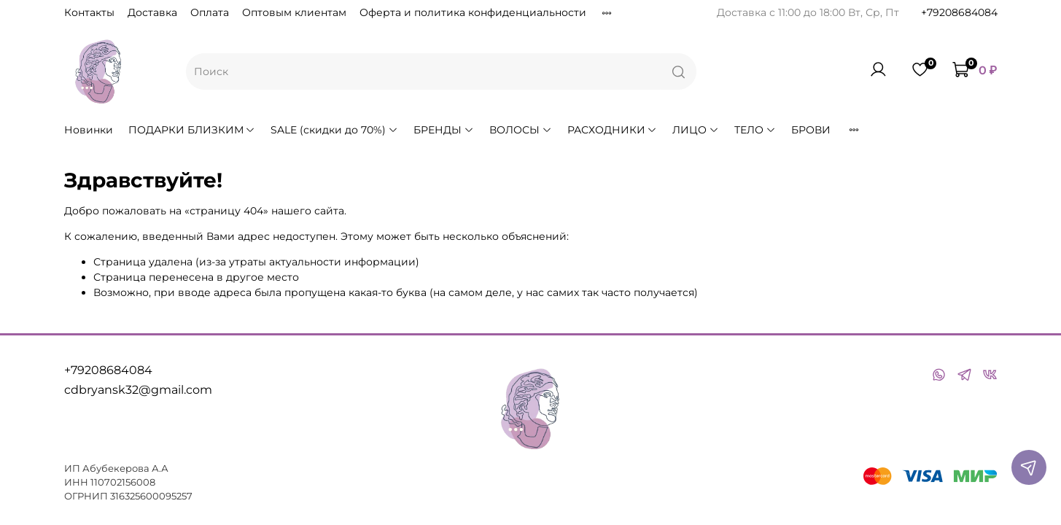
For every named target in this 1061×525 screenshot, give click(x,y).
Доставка (152, 12)
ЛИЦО (695, 129)
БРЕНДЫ (443, 129)
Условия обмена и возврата (674, 12)
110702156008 (122, 482)
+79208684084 (959, 12)
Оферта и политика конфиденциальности (473, 12)
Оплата (209, 12)
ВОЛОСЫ (520, 129)
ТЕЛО (755, 129)
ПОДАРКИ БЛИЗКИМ (192, 129)
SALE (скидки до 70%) (334, 129)
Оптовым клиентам (294, 12)
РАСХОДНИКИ (612, 129)
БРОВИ (811, 129)
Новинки (88, 129)
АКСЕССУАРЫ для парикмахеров (935, 129)
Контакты (89, 12)
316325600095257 (151, 496)
